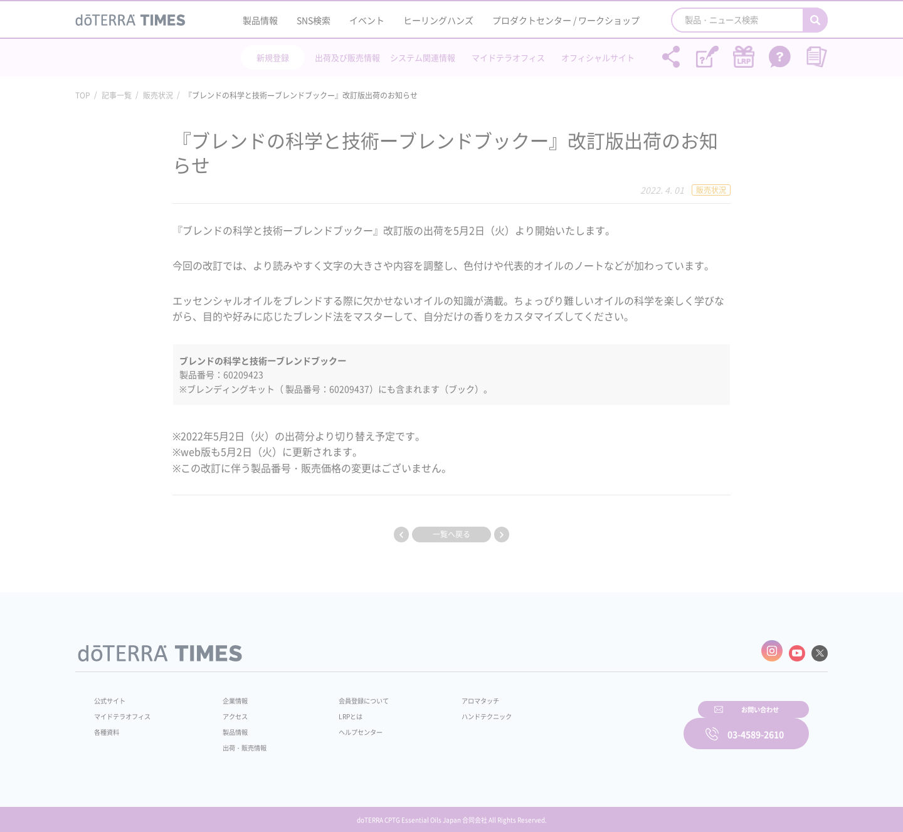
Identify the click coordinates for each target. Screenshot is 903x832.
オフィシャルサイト (598, 57)
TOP (82, 95)
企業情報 (228, 695)
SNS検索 (313, 20)
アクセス (228, 711)
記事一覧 (117, 95)
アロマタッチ (449, 695)
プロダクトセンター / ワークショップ (566, 20)
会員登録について (346, 695)
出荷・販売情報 (239, 742)
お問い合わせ (611, 725)
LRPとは (331, 711)
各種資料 (109, 726)
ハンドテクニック (457, 711)
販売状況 (158, 95)
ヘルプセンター (342, 726)
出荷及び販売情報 (347, 57)
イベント (366, 20)
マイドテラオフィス (508, 57)
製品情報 (260, 20)
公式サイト (113, 695)
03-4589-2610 (755, 725)
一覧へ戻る (451, 534)
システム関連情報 (422, 57)
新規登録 (272, 57)
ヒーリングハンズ (438, 20)
